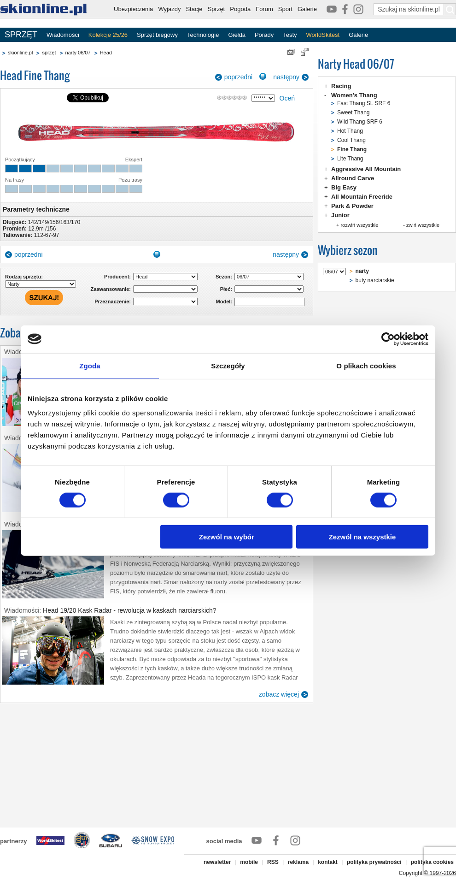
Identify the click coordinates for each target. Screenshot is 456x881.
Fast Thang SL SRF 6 (363, 103)
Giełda (237, 34)
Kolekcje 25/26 (108, 34)
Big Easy (344, 187)
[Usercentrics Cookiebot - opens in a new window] (388, 339)
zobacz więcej (279, 694)
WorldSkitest (323, 34)
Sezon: (224, 276)
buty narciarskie (375, 280)
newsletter (217, 862)
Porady (264, 34)
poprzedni (238, 77)
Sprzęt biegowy (157, 34)
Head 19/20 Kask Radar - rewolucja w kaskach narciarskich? (129, 610)
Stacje (194, 9)
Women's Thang (354, 95)
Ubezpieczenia (133, 9)
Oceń (287, 98)
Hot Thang (350, 131)
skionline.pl (20, 52)
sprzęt (49, 52)
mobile (249, 862)
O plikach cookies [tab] (366, 365)
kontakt (328, 862)
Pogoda (240, 9)
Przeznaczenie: (112, 301)
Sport (285, 9)
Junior (340, 215)
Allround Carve (352, 178)
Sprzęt (216, 9)
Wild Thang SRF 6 (359, 121)
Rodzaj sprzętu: (24, 276)
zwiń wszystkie (422, 225)
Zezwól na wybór (226, 537)
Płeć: (226, 289)
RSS (273, 862)
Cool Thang (351, 140)
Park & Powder (352, 205)
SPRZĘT (21, 34)
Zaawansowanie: (111, 289)
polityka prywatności (374, 862)
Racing (341, 86)
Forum (264, 9)
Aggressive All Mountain (366, 169)
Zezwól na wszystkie (362, 537)
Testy (290, 34)
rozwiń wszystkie (359, 225)
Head (106, 52)
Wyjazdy (169, 9)
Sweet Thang (353, 112)
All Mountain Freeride (361, 196)
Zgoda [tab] (89, 365)
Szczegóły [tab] (228, 365)
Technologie (203, 34)
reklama (298, 862)
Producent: (117, 276)
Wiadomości (63, 34)
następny (286, 77)
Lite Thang (350, 158)
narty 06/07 (78, 52)
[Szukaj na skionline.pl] (450, 9)
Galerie (307, 9)
